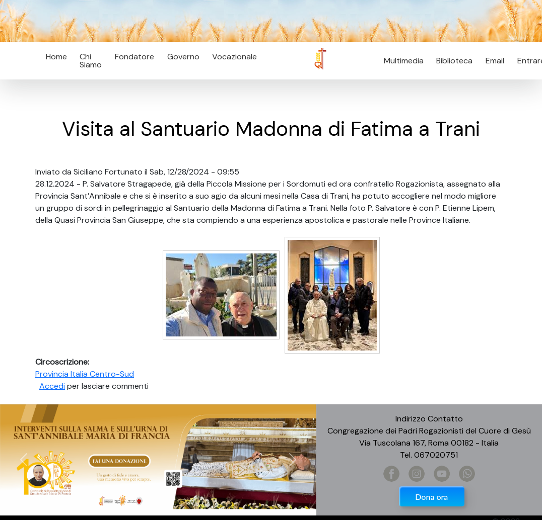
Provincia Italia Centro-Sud (84, 374)
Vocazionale (234, 56)
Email (492, 60)
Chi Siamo (91, 60)
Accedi (52, 386)
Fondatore (134, 56)
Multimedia (404, 60)
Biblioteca (454, 60)
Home (56, 56)
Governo (183, 56)
